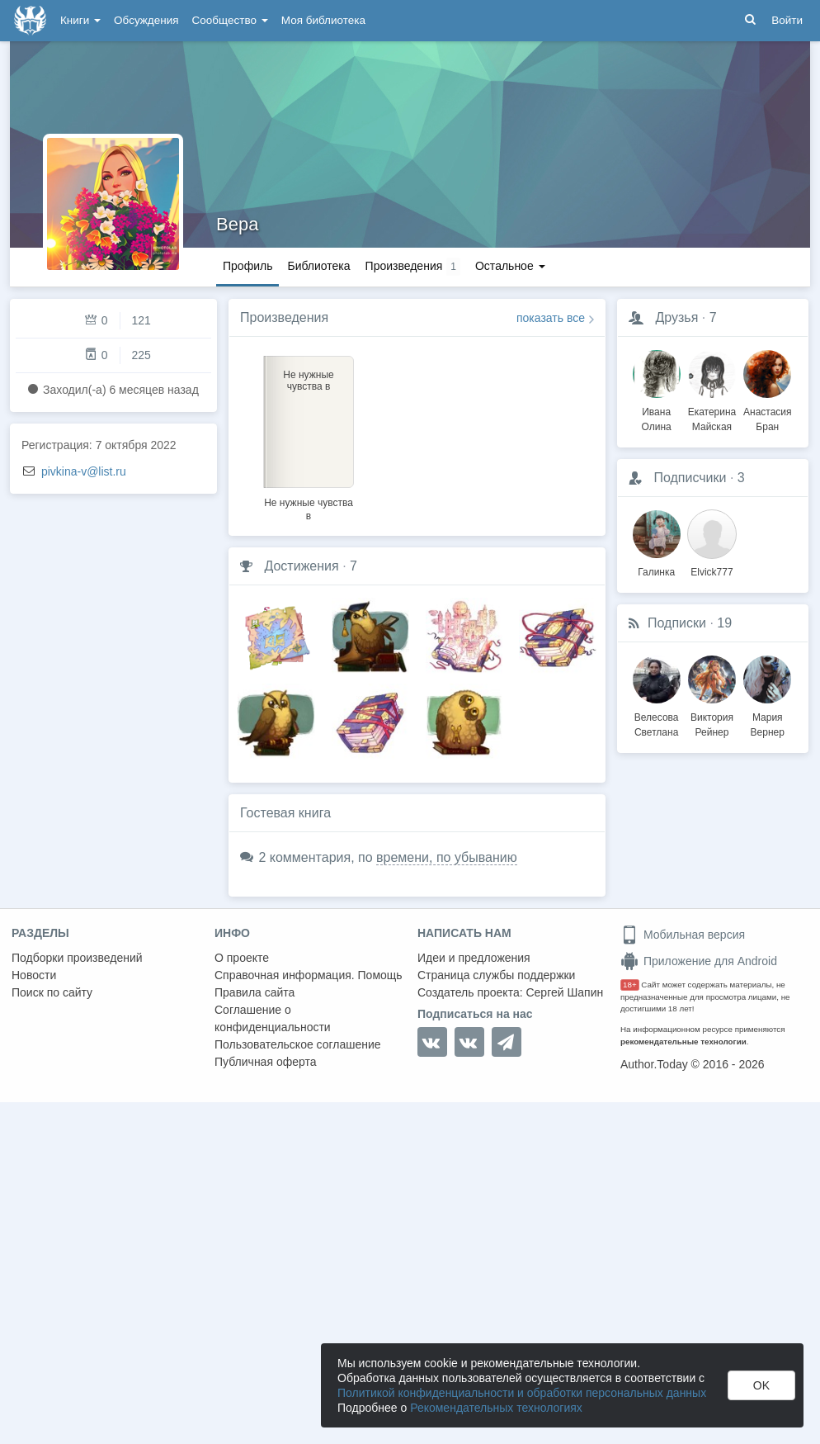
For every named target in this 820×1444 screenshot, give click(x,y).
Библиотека (318, 265)
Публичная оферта (265, 1061)
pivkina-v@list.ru (83, 471)
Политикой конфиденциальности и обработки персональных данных (521, 1392)
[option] (308, 436)
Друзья (676, 317)
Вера (237, 224)
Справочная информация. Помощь (308, 975)
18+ (630, 984)
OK (761, 1385)
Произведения (284, 317)
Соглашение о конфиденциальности (272, 1018)
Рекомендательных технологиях (496, 1407)
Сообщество (230, 20)
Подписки (677, 623)
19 (724, 623)
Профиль (247, 265)
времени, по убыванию (446, 857)
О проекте (241, 957)
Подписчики (689, 478)
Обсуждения (146, 20)
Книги (80, 20)
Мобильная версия (682, 935)
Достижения (301, 566)
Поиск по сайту (52, 992)
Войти (787, 20)
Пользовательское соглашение (297, 1044)
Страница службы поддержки (496, 975)
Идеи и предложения (473, 957)
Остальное (510, 265)
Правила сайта (254, 992)
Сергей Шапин (564, 992)
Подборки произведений (77, 957)
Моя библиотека (323, 20)
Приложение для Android (698, 961)
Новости (34, 975)
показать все (550, 317)
